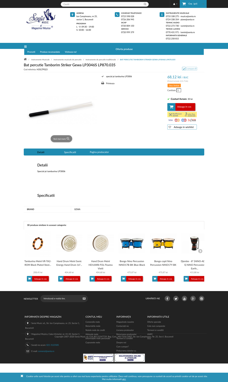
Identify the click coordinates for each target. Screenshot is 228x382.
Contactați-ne (122, 320)
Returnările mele (93, 320)
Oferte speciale (154, 316)
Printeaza (110, 77)
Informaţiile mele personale (98, 332)
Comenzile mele (93, 316)
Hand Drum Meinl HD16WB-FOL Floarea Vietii (100, 259)
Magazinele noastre (125, 316)
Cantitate (171, 84)
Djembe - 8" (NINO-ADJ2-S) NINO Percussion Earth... (194, 259)
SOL (149, 332)
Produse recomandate (79, 46)
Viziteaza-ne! (99, 46)
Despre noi (121, 336)
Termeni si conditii (124, 332)
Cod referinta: (30, 63)
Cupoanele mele (93, 336)
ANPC (150, 328)
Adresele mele (92, 328)
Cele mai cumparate (156, 320)
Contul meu (94, 310)
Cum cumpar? (122, 341)
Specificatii (70, 146)
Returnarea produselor (126, 328)
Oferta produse (40, 46)
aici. (124, 379)
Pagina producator (99, 146)
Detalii (40, 146)
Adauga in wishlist (183, 121)
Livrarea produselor (125, 324)
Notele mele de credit (95, 324)
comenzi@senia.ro (46, 345)
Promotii (60, 46)
